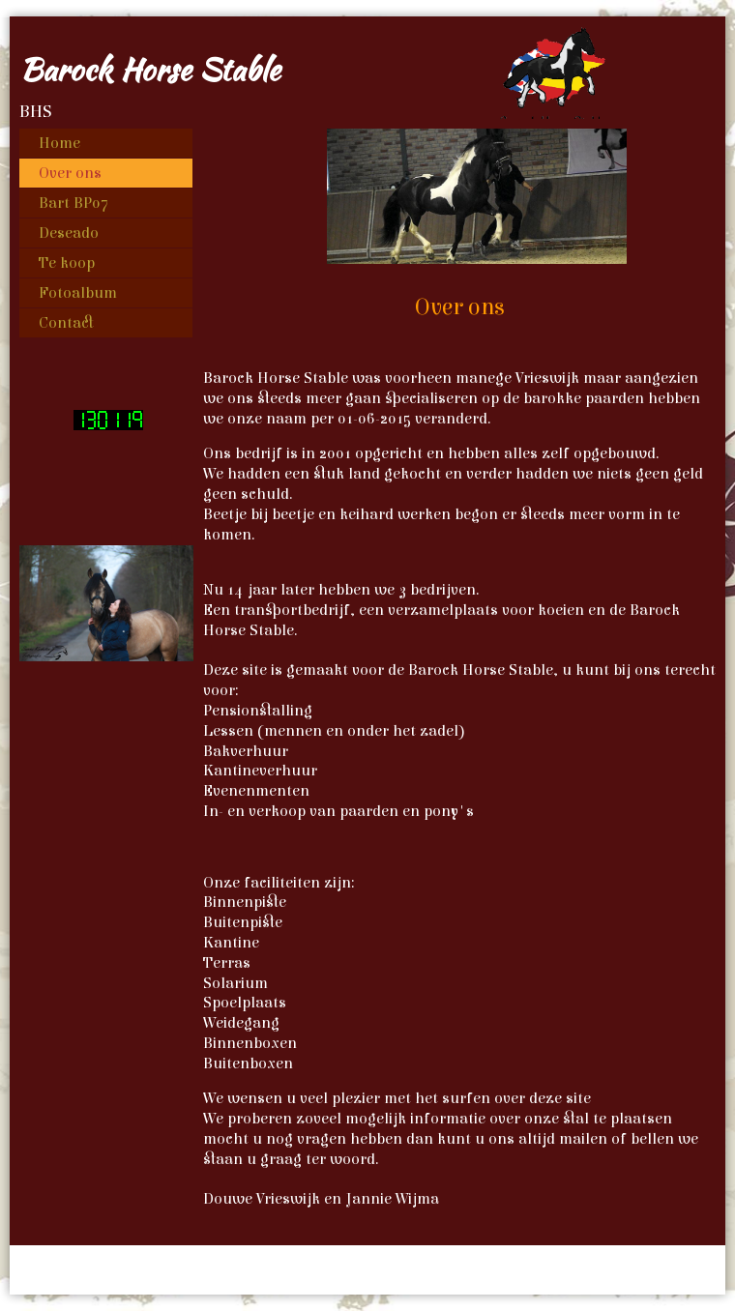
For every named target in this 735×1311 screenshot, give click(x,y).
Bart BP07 (73, 203)
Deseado (69, 233)
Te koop (67, 263)
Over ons (70, 173)
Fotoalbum (78, 293)
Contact (66, 323)
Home (59, 143)
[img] (367, 68)
